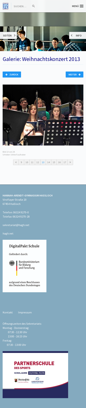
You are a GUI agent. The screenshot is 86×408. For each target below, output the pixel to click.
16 (59, 162)
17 (65, 162)
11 (32, 162)
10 (27, 162)
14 (48, 162)
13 (43, 162)
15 (54, 162)
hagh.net (8, 233)
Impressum (25, 312)
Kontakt (8, 312)
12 (37, 162)
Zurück (11, 74)
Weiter (74, 74)
